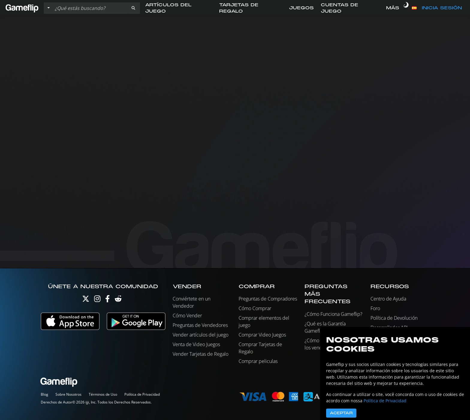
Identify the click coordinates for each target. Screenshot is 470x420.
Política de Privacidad (142, 394)
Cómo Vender (187, 315)
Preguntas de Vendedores (200, 325)
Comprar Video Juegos (262, 334)
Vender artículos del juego (200, 334)
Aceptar (341, 413)
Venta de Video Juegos (196, 344)
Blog (44, 394)
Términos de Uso (103, 394)
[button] (133, 8)
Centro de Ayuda (388, 298)
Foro (375, 308)
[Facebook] (107, 300)
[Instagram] (97, 300)
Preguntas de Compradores (268, 298)
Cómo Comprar (255, 308)
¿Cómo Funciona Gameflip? (333, 314)
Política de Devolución (394, 318)
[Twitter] (85, 300)
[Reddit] (118, 300)
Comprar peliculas (258, 361)
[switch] (406, 8)
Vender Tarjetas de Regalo (200, 354)
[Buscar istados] (89, 8)
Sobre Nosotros (68, 394)
